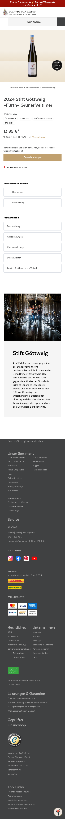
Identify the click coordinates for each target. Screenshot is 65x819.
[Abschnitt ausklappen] (54, 192)
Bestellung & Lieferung (43, 645)
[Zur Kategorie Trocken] (9, 123)
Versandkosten (38, 137)
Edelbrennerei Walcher (18, 502)
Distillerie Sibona (15, 506)
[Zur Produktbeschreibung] (32, 56)
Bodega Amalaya (15, 486)
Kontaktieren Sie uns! (17, 808)
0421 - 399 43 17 (15, 537)
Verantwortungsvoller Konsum (21, 804)
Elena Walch (13, 482)
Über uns (37, 632)
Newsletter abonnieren (18, 800)
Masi (10, 474)
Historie (36, 636)
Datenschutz (13, 640)
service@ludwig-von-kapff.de (21, 532)
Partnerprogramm (41, 649)
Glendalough (13, 510)
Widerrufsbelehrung (16, 645)
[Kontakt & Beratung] (48, 12)
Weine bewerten (15, 796)
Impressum (13, 636)
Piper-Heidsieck (40, 470)
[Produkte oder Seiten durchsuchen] (61, 21)
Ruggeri (36, 465)
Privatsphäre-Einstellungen (19, 655)
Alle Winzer (13, 490)
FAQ (35, 657)
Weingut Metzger (15, 478)
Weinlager (37, 640)
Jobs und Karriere (41, 653)
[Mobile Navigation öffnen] (4, 21)
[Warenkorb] (59, 12)
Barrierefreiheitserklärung (19, 649)
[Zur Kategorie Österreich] (10, 118)
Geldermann (38, 461)
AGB (10, 632)
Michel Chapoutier (16, 470)
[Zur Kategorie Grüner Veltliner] (43, 118)
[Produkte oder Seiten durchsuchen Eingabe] (36, 21)
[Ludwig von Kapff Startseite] (19, 12)
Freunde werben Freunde (19, 792)
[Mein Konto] (54, 12)
